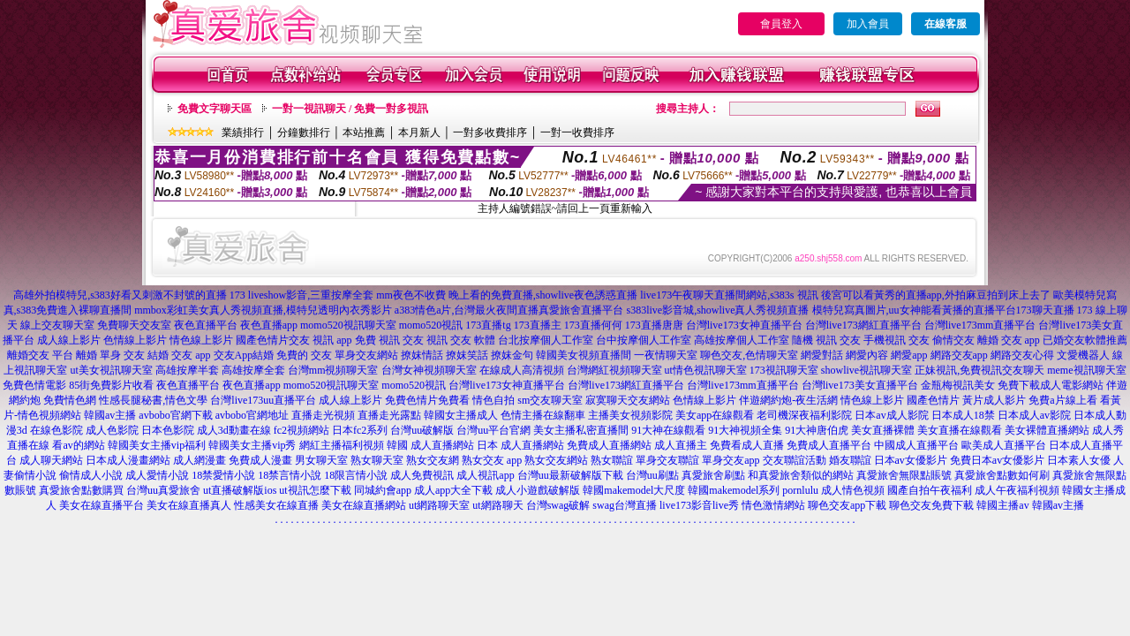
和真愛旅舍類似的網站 (801, 475)
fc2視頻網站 (301, 430)
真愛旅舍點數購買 (81, 490)
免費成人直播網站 (609, 445)
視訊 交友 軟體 (460, 340)
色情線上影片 (135, 340)
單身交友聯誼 (667, 460)
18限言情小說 (356, 475)
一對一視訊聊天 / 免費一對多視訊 (350, 108)
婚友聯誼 (850, 460)
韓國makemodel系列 (734, 490)
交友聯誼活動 (794, 460)
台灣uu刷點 (652, 475)
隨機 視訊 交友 (826, 340)
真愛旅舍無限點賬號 (904, 475)
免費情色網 (69, 400)
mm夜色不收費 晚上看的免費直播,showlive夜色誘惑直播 (506, 295)
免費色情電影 (34, 385)
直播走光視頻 (323, 415)
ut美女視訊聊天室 (111, 370)
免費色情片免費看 (427, 400)
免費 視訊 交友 (389, 340)
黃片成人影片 (994, 400)
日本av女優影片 (910, 460)
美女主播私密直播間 (581, 430)
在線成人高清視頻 (521, 370)
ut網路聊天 (497, 505)
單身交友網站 (366, 355)
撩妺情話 (422, 355)
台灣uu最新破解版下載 (570, 475)
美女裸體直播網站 (1047, 430)
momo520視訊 (431, 325)
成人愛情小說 (157, 475)
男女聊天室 (321, 460)
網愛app (909, 355)
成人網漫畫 (199, 460)
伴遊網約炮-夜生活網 (788, 400)
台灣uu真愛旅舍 (163, 490)
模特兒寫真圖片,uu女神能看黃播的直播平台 (914, 310)
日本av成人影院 (891, 415)
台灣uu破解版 (422, 430)
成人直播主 (680, 445)
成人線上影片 (69, 340)
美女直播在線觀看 (959, 430)
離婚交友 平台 (40, 355)
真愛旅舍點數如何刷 (1002, 475)
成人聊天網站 (51, 460)
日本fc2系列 (360, 430)
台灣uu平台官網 (493, 430)
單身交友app (730, 460)
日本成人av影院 (1034, 415)
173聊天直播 (1045, 310)
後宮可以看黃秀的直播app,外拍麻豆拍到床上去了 (936, 295)
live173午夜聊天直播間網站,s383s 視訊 (728, 295)
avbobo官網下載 (175, 415)
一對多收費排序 (490, 132)
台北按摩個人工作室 (545, 340)
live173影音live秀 (699, 505)
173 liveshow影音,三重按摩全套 (301, 295)
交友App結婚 (244, 355)
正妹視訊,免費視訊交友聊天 (979, 370)
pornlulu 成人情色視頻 (833, 490)
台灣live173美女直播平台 (860, 385)
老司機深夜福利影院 (804, 415)
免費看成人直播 (747, 445)
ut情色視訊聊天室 (706, 370)
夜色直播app (269, 325)
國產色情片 (262, 340)
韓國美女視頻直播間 (583, 355)
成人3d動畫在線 (234, 430)
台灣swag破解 (558, 505)
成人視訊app (485, 475)
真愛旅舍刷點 (713, 475)
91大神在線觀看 (668, 430)
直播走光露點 (389, 415)
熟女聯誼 (612, 460)
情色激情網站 (773, 505)
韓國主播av (1002, 505)
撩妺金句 (512, 355)
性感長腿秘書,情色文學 (153, 400)
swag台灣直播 (624, 505)
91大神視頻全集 (745, 430)
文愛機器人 (1083, 355)
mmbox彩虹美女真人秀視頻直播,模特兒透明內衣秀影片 (263, 310)
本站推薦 (364, 132)
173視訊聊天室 (784, 370)
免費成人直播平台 (829, 445)
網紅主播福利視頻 (341, 445)
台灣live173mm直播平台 (980, 325)
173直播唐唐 (654, 325)
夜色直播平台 (205, 325)
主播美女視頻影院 (630, 415)
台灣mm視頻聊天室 (333, 370)
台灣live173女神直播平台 (744, 325)
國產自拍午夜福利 (929, 490)
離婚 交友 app (1008, 340)
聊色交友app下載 (847, 505)
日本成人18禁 (963, 415)
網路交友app (959, 355)
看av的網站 (78, 445)
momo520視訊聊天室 (348, 325)
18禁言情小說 (289, 475)
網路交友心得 (1022, 355)
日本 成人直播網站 (520, 445)
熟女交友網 (432, 460)
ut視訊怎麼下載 (314, 490)
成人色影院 (112, 430)
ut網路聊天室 (439, 505)
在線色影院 (56, 430)
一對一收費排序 (577, 132)
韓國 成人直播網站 (430, 445)
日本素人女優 (1079, 460)
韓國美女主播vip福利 (157, 445)
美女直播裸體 (883, 430)
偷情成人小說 (91, 475)
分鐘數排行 (303, 132)
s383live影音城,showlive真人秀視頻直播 (718, 310)
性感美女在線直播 (276, 505)
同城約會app (382, 490)
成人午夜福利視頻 (1017, 490)
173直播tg (487, 325)
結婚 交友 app (178, 355)
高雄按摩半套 (187, 370)
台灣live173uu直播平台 (263, 400)
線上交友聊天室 (57, 325)
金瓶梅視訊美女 (958, 385)
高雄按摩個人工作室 (741, 340)
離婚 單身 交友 (110, 355)
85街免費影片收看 (111, 385)
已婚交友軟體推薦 (1085, 340)
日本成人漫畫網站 (128, 460)
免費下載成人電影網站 (1051, 385)
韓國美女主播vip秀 (252, 445)
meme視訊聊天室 (1086, 370)
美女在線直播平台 (101, 505)
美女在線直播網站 (363, 505)
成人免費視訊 (422, 475)
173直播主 (537, 325)
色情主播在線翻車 (543, 415)
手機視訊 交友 (896, 340)
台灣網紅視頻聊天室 (614, 370)
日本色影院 (167, 430)
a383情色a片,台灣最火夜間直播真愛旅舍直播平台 (509, 310)
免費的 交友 (304, 355)
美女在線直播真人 (189, 505)
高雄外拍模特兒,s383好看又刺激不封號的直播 (120, 295)
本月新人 (419, 132)
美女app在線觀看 (714, 415)
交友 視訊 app (320, 340)
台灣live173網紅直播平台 (863, 325)
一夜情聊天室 (665, 355)
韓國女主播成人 (461, 415)
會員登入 (781, 24)
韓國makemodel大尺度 (634, 490)
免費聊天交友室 (134, 325)
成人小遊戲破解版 (537, 490)
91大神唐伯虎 (816, 430)
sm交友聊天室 (550, 400)
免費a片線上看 (1062, 400)
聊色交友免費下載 (931, 505)
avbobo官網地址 (252, 415)
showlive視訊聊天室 (866, 370)
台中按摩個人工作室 (643, 340)
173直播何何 (593, 325)
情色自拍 (493, 400)
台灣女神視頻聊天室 (429, 370)
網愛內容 (867, 355)
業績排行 (243, 132)
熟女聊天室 (376, 460)
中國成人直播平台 (916, 445)
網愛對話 (822, 355)
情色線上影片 (201, 340)
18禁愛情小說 (223, 475)
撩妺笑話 (467, 355)
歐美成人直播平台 (1003, 445)
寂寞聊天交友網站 (627, 400)
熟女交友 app (492, 460)
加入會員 (868, 24)
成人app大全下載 (453, 490)
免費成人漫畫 (260, 460)
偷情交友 (953, 340)
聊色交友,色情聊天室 (749, 355)
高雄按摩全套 (253, 370)
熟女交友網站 (556, 460)
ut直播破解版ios (239, 490)
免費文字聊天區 (214, 108)
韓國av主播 (110, 415)
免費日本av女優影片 (997, 460)
